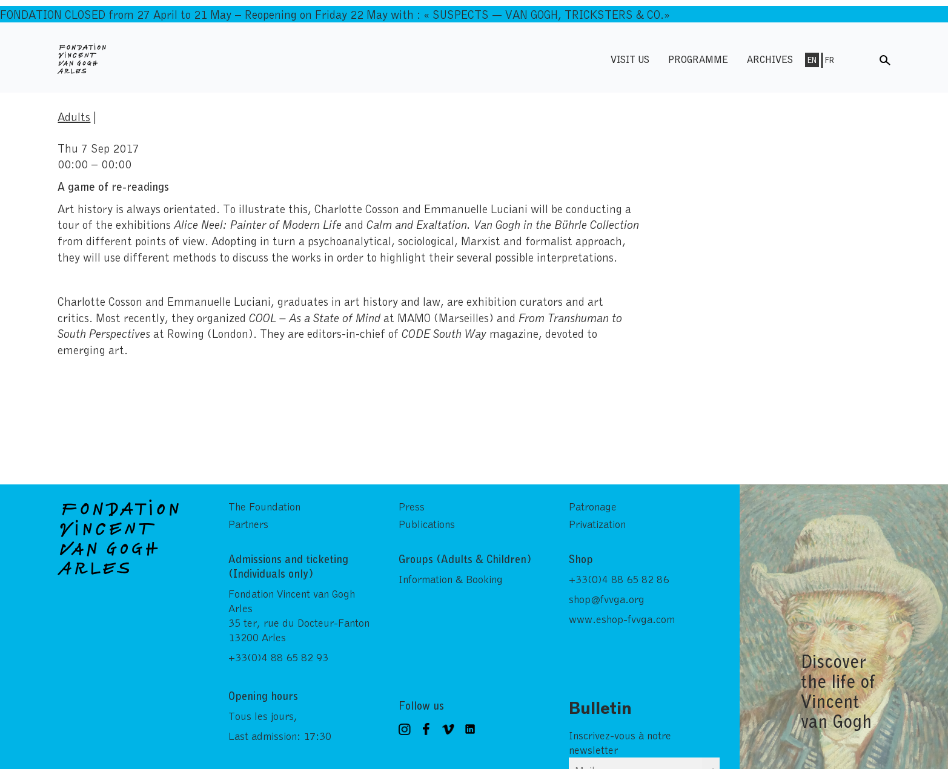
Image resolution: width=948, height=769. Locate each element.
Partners (248, 523)
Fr (829, 60)
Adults (74, 116)
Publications (427, 523)
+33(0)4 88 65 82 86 (619, 579)
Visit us (630, 59)
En (812, 60)
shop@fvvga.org (607, 599)
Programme (698, 59)
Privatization (597, 523)
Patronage (593, 506)
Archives (770, 59)
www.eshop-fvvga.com (622, 618)
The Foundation (264, 506)
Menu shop (858, 59)
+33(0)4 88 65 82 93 (278, 657)
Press (412, 506)
